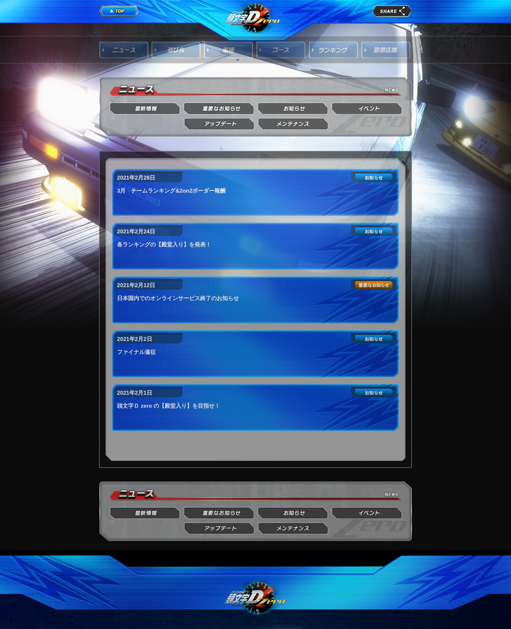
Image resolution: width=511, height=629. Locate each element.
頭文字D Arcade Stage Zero (253, 17)
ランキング (333, 49)
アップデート (219, 124)
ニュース (124, 49)
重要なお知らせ (219, 109)
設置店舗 (386, 49)
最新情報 (145, 109)
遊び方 (176, 49)
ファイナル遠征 (136, 352)
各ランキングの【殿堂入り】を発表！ (164, 244)
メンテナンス (293, 124)
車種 (229, 49)
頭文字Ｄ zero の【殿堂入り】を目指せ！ (168, 406)
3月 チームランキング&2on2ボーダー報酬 (171, 191)
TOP (119, 11)
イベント (367, 109)
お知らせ (293, 109)
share (392, 11)
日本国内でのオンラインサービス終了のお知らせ (178, 298)
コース (281, 49)
